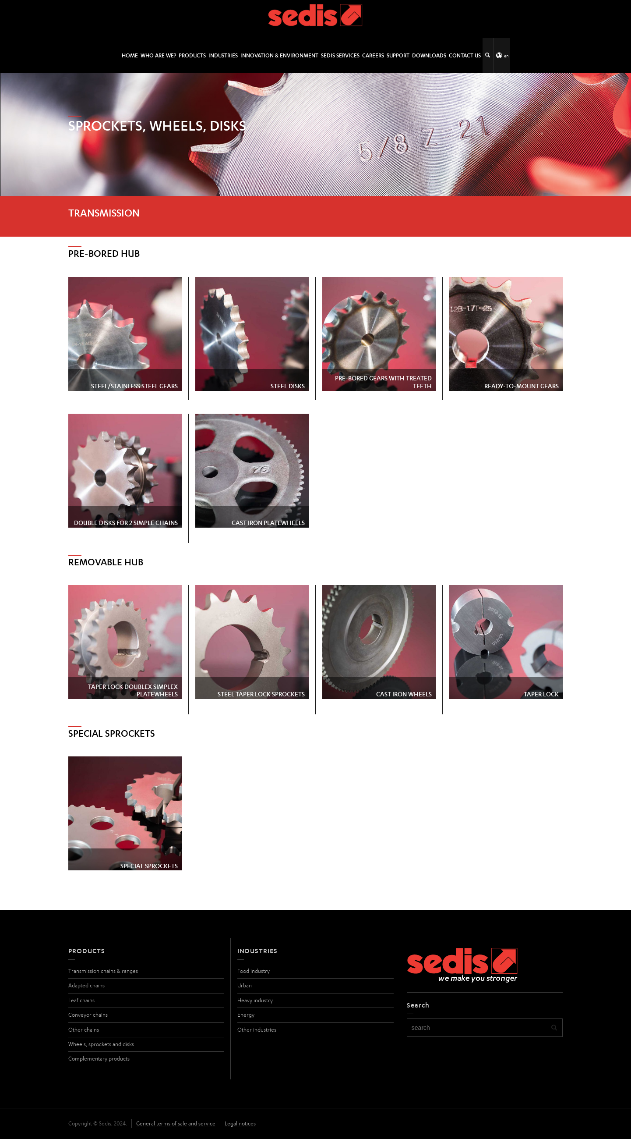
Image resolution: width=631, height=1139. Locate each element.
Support (398, 55)
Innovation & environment (279, 55)
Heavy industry (255, 1000)
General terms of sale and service (175, 1123)
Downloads (429, 55)
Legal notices (240, 1123)
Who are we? (158, 55)
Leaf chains (81, 1000)
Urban (244, 985)
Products (192, 55)
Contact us (465, 55)
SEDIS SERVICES (340, 55)
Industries (223, 55)
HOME (130, 55)
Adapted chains (86, 985)
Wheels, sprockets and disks (101, 1044)
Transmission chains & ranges (103, 971)
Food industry (253, 971)
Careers (373, 55)
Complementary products (99, 1058)
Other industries (256, 1029)
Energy (245, 1014)
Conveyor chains (88, 1014)
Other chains (83, 1029)
